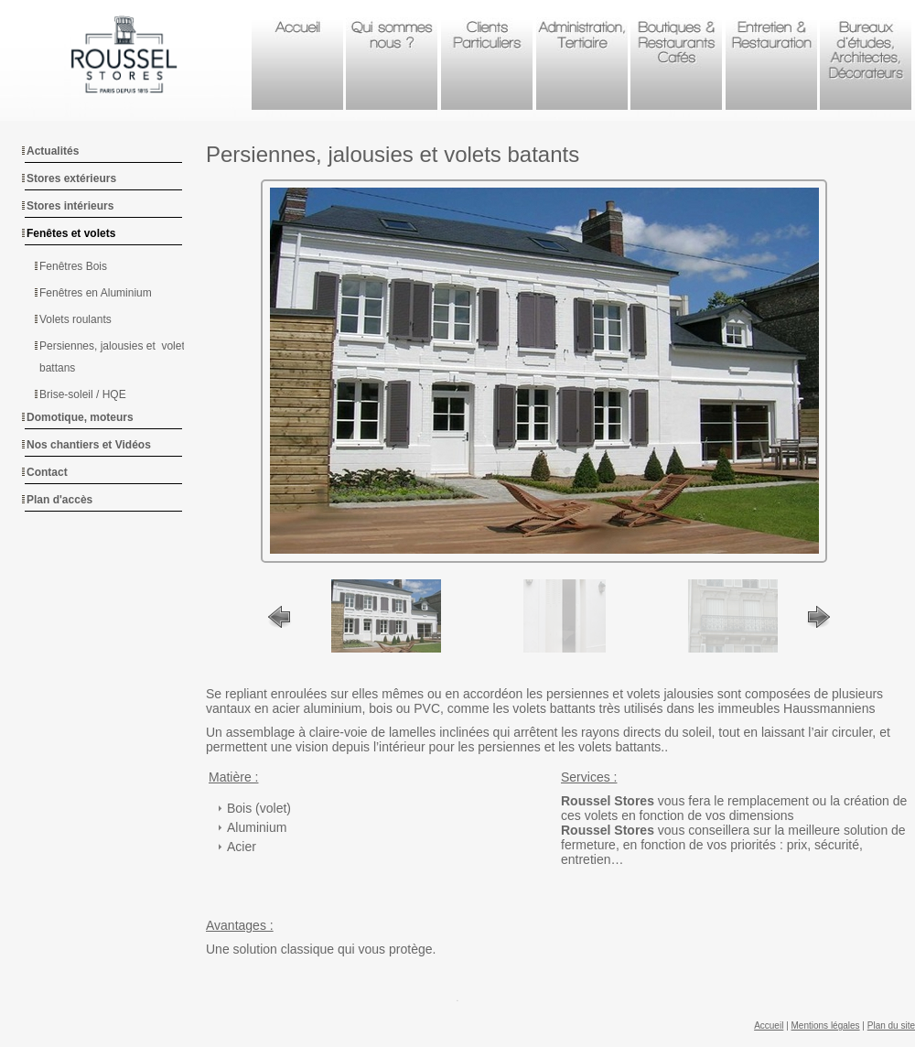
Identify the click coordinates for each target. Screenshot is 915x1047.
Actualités (53, 151)
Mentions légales (825, 1025)
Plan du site (891, 1025)
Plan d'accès (59, 499)
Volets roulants (75, 319)
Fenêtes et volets (71, 233)
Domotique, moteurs (80, 417)
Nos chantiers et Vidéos (89, 444)
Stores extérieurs (71, 178)
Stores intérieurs (70, 206)
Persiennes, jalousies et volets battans (114, 357)
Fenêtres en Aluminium (95, 292)
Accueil (768, 1025)
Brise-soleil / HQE (82, 394)
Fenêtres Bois (73, 266)
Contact (47, 472)
